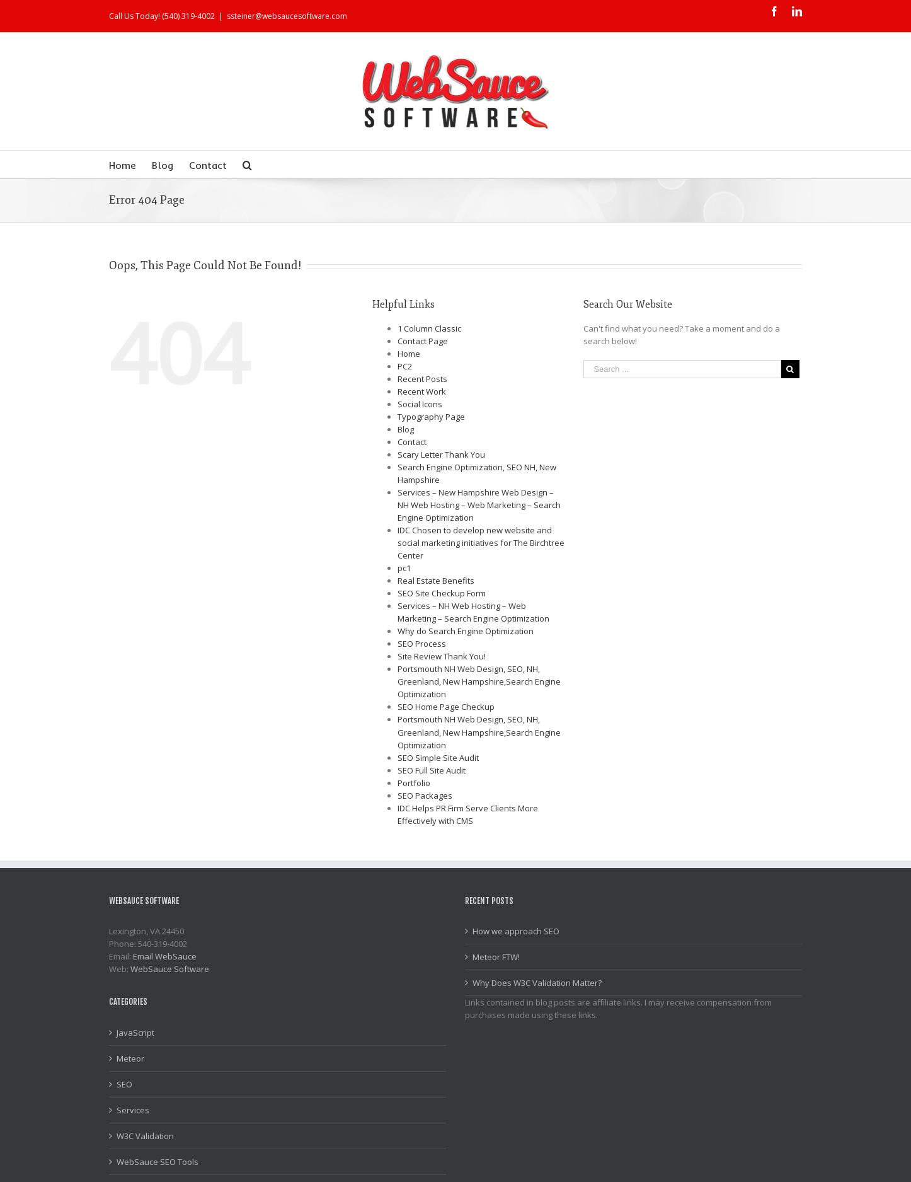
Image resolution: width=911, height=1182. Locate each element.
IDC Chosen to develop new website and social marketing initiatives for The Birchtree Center (481, 542)
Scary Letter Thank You (441, 454)
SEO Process (422, 643)
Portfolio (414, 783)
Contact (412, 442)
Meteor (130, 1058)
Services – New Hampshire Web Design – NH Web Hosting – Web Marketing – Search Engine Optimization (479, 505)
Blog (406, 429)
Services (133, 1110)
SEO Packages (425, 795)
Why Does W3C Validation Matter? (537, 982)
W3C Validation (145, 1136)
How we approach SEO (516, 931)
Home (409, 353)
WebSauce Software (169, 969)
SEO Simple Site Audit (438, 757)
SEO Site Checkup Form (442, 593)
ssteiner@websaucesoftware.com (287, 16)
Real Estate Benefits (436, 580)
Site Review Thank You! (442, 656)
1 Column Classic (429, 328)
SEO (124, 1084)
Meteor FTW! (496, 957)
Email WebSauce (165, 956)
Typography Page (431, 416)
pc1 (404, 568)
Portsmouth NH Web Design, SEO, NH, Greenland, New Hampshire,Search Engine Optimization (479, 681)
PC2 (405, 366)
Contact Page (423, 341)
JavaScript (135, 1032)
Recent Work (422, 391)
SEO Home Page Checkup (446, 706)
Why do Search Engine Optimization (466, 631)
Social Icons (420, 404)
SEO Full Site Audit (432, 770)
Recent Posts (422, 379)
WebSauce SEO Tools (157, 1162)
